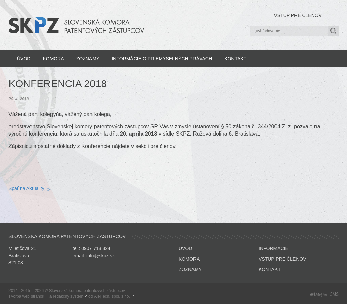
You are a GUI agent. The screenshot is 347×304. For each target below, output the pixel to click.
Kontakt (235, 58)
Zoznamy (87, 58)
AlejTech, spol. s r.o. (112, 296)
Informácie (273, 248)
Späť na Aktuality (26, 188)
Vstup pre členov (298, 15)
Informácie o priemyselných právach (161, 58)
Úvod (23, 58)
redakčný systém (68, 296)
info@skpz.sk (100, 255)
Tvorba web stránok (26, 296)
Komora (53, 58)
